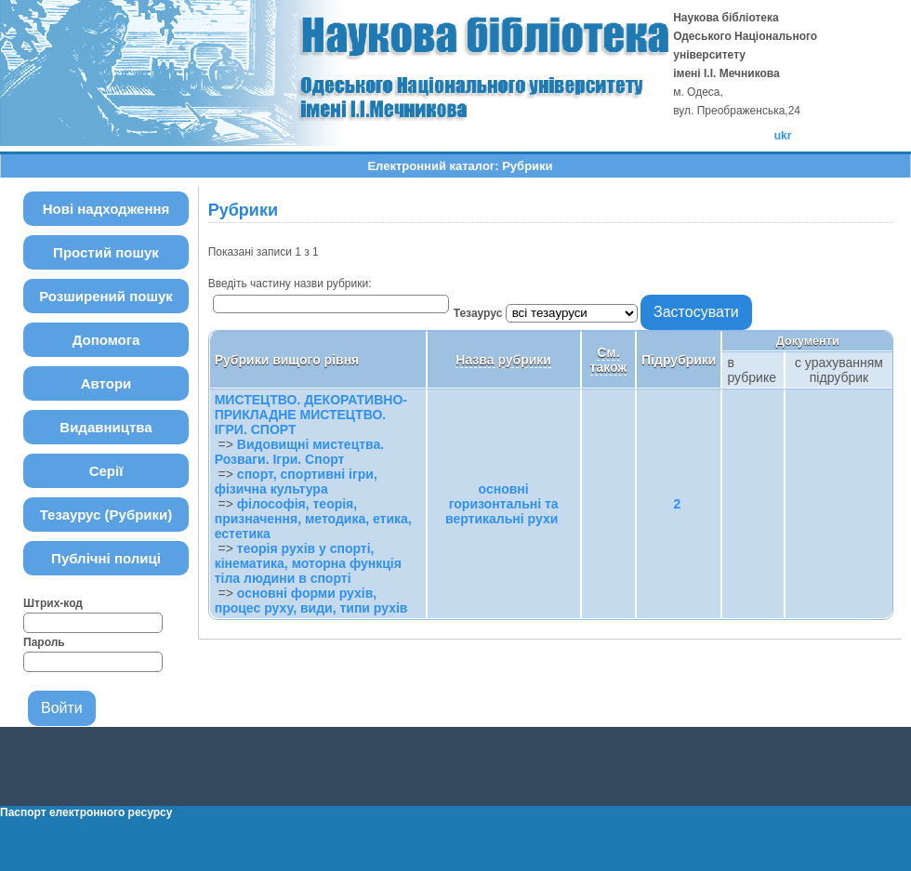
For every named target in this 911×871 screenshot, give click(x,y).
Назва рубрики (503, 359)
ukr (783, 135)
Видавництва (105, 427)
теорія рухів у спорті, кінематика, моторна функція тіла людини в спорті (308, 563)
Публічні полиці (106, 558)
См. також (608, 360)
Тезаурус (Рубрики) (106, 514)
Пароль (44, 642)
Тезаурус (480, 313)
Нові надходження (106, 209)
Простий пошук (106, 252)
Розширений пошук (106, 296)
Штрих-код (53, 603)
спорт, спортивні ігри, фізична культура (296, 481)
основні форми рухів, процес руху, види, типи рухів (311, 600)
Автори (106, 383)
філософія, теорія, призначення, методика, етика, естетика (313, 518)
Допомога (106, 340)
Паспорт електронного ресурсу (86, 812)
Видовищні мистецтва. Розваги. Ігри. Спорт (300, 452)
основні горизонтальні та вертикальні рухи (502, 504)
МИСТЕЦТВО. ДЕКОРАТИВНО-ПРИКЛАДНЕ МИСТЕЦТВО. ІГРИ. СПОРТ (311, 414)
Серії (106, 471)
